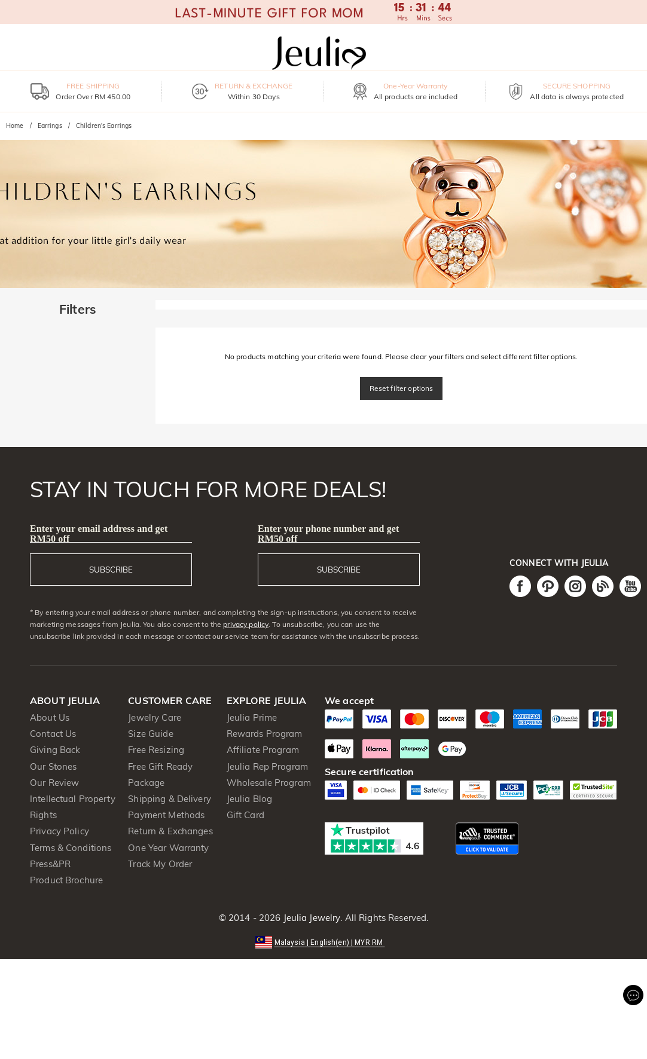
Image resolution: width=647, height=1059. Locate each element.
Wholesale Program (269, 782)
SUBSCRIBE (111, 569)
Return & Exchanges (170, 831)
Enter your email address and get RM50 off (98, 534)
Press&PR (50, 864)
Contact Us (53, 733)
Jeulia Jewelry (310, 917)
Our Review (54, 782)
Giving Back (55, 749)
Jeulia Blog (249, 798)
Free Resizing (156, 749)
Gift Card (245, 815)
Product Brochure (66, 880)
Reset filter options (402, 388)
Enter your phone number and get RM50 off (328, 534)
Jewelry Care (154, 717)
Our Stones (53, 766)
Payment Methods (166, 815)
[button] (323, 941)
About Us (49, 717)
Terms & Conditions (70, 847)
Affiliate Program (263, 749)
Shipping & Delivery (169, 798)
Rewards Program (265, 733)
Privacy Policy (59, 831)
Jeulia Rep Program (267, 766)
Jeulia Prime (252, 717)
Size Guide (150, 733)
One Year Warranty (168, 847)
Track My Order (160, 864)
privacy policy (245, 624)
